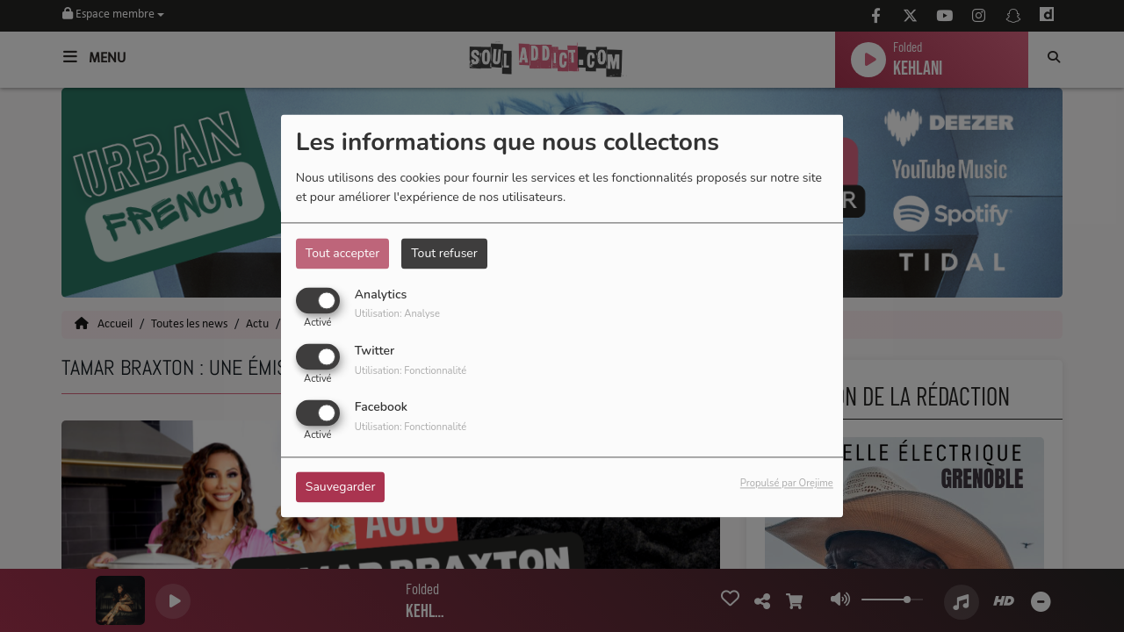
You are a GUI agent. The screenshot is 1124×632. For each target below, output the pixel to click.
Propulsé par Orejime (786, 484)
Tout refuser (444, 253)
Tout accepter (342, 253)
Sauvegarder (341, 487)
